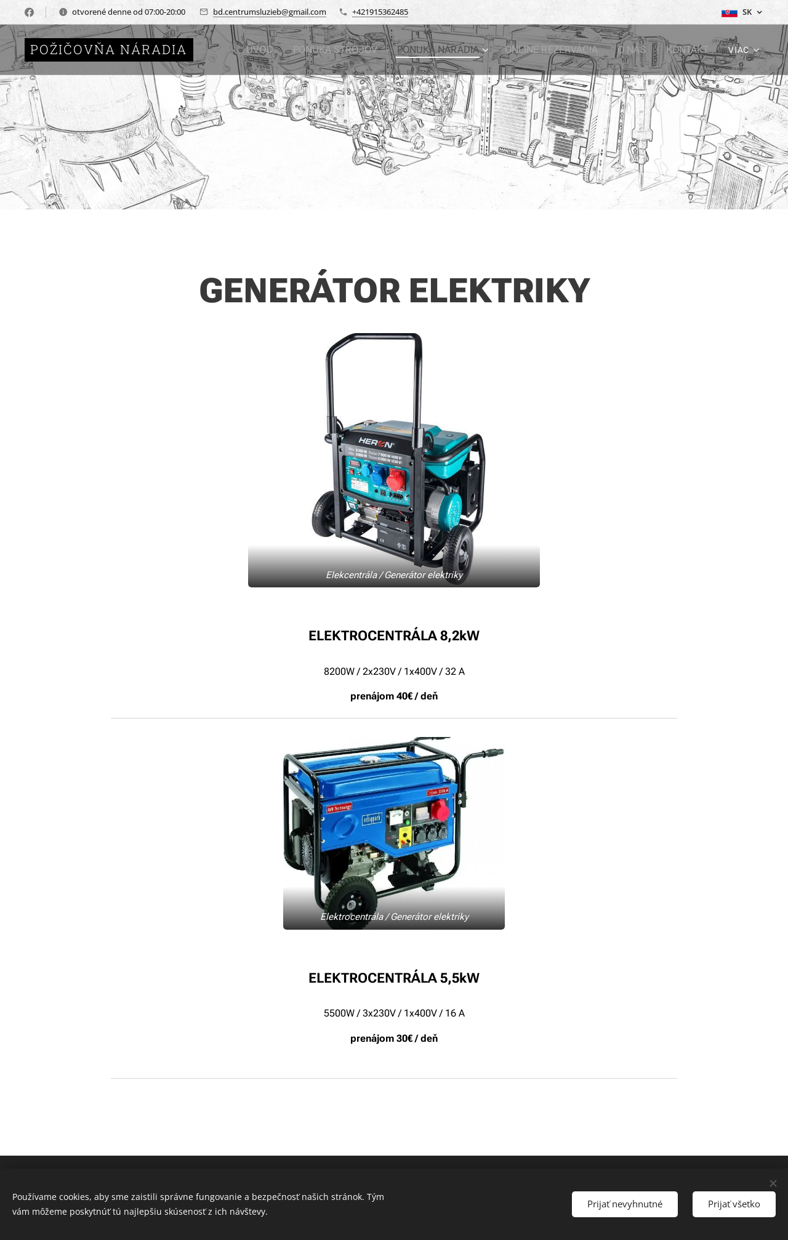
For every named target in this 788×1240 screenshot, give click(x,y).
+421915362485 (380, 11)
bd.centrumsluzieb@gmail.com (269, 11)
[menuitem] (279, 49)
